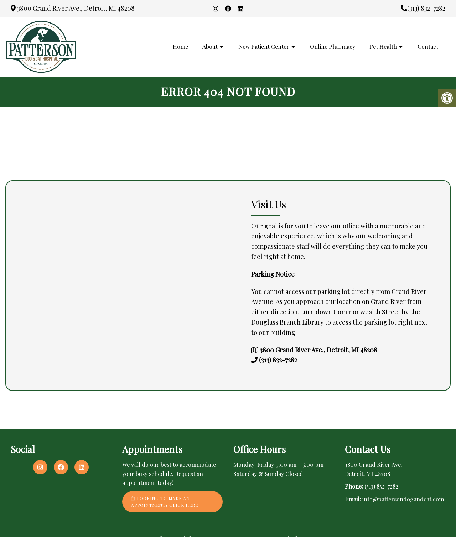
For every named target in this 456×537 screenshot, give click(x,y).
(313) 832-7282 (423, 8)
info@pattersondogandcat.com (403, 499)
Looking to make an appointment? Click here (164, 501)
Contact (428, 46)
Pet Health (383, 46)
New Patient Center (263, 46)
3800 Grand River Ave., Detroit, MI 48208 (73, 8)
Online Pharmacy (332, 46)
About (210, 46)
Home (180, 46)
